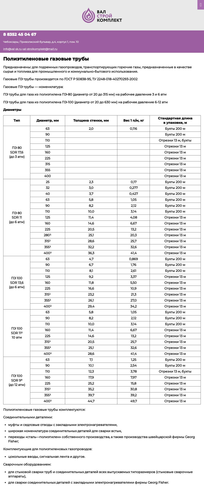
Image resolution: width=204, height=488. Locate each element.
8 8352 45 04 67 (19, 34)
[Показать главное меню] (200, 5)
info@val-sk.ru (12, 49)
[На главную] (102, 15)
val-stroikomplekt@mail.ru (39, 49)
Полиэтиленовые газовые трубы (46, 59)
